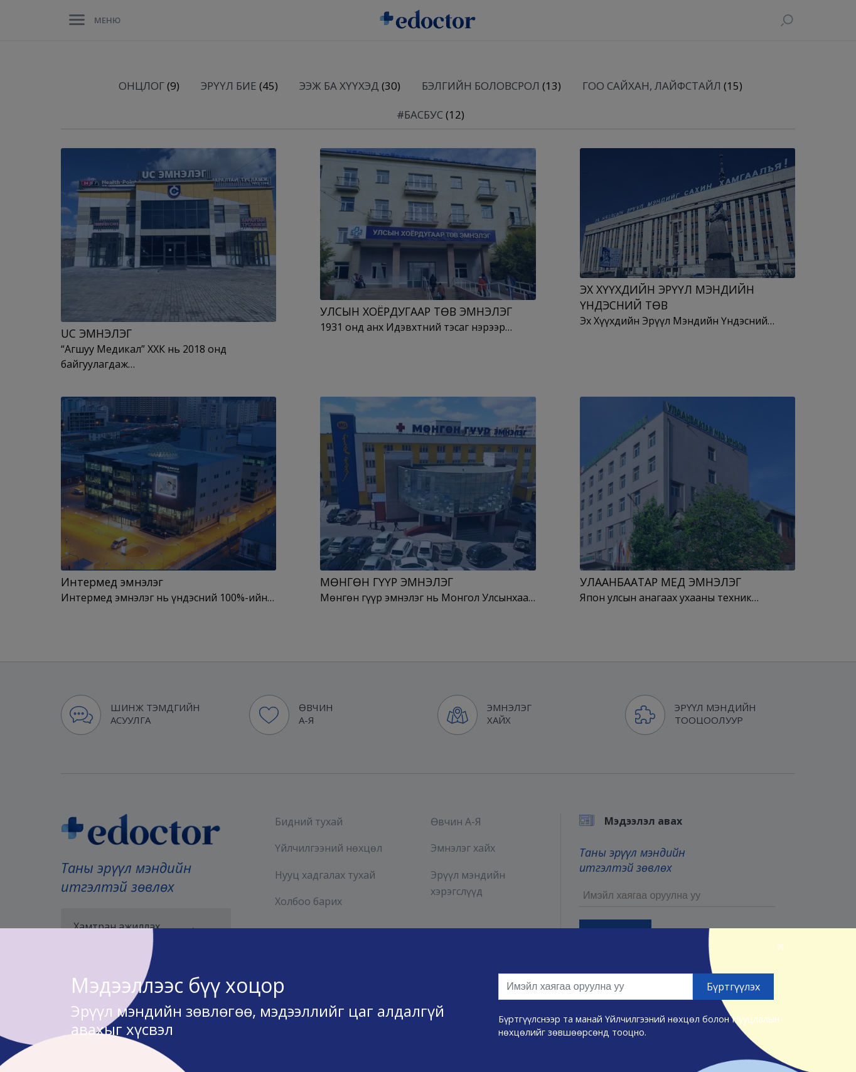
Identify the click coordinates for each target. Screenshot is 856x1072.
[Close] (780, 945)
